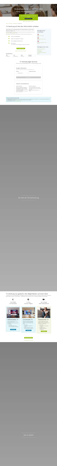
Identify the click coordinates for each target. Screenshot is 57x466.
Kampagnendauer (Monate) (32, 71)
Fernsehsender (15, 23)
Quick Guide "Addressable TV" (41, 42)
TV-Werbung (10, 23)
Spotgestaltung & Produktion (41, 52)
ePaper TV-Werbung (39, 35)
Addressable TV (39, 51)
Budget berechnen (28, 77)
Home (7, 23)
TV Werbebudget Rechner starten (28, 340)
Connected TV (39, 50)
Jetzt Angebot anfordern (28, 18)
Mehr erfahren (13, 329)
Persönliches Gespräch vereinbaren (28, 21)
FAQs (38, 53)
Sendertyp (17, 71)
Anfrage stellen (44, 331)
